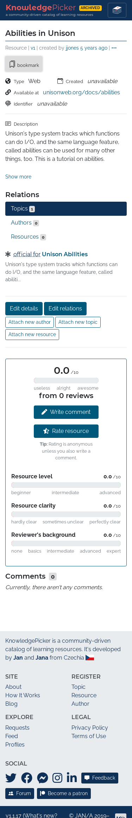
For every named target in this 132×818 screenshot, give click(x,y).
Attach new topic (78, 306)
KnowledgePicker (28, 624)
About (13, 671)
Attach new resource (32, 318)
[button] (114, 48)
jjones (72, 48)
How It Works (22, 679)
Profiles (15, 728)
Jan (18, 641)
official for (26, 238)
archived (90, 8)
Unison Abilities (65, 238)
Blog (11, 688)
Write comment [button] (66, 395)
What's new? (40, 799)
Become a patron (64, 777)
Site (11, 660)
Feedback (99, 762)
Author (80, 688)
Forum (19, 777)
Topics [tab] (23, 192)
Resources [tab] (28, 220)
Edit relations (65, 292)
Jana (42, 641)
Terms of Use (88, 720)
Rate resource (66, 414)
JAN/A (84, 799)
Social (16, 747)
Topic (78, 671)
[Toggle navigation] (117, 10)
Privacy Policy (89, 711)
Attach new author (29, 306)
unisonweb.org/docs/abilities (81, 92)
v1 (33, 48)
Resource (83, 679)
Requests (17, 711)
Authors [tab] (25, 206)
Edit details (24, 292)
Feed (11, 720)
